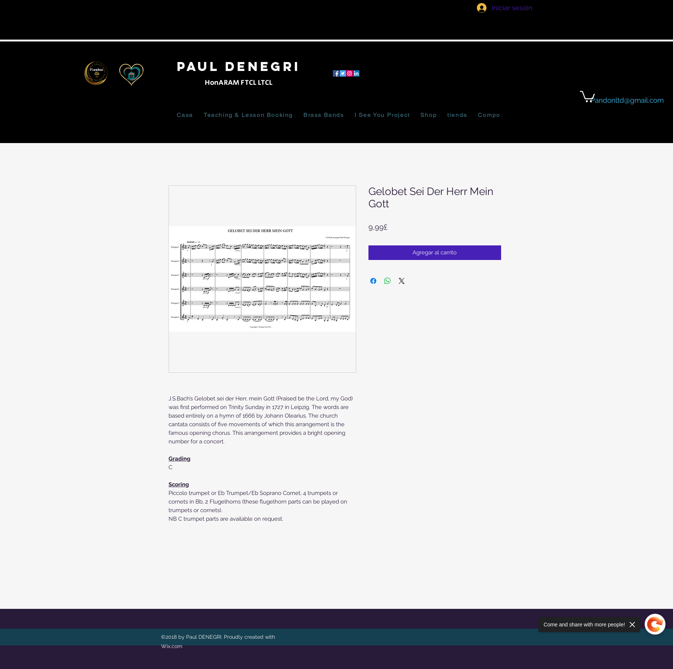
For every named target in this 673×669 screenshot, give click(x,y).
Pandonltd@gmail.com (627, 100)
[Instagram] (349, 73)
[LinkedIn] (356, 73)
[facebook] (336, 73)
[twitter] (343, 73)
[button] (587, 96)
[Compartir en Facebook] (373, 280)
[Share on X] (401, 280)
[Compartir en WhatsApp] (387, 280)
